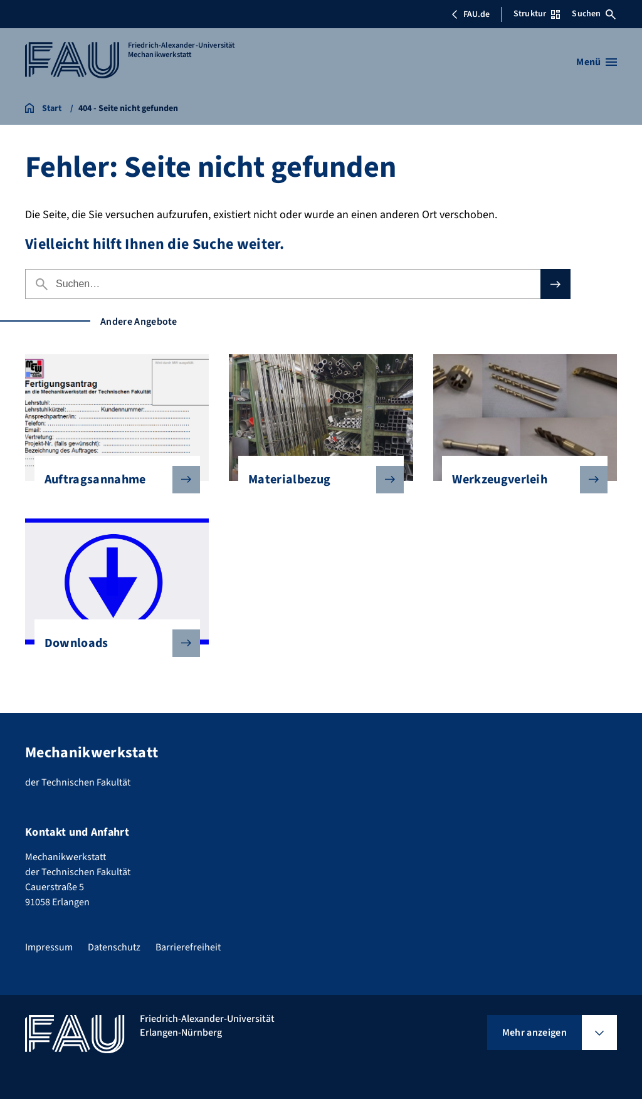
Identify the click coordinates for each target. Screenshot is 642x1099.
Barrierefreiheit (188, 947)
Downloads (112, 643)
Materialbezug (316, 479)
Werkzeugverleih (519, 479)
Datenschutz (114, 947)
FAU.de (470, 14)
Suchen (594, 14)
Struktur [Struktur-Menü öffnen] (536, 14)
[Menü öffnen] (596, 62)
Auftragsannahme (112, 479)
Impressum (49, 947)
